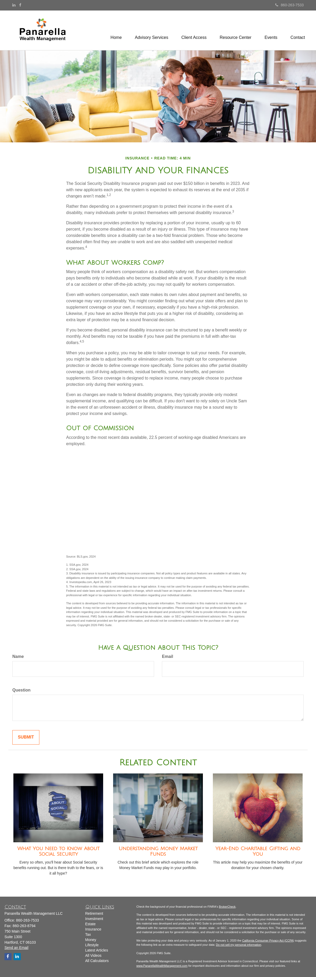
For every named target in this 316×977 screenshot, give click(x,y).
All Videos (93, 955)
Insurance (93, 929)
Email (167, 656)
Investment (94, 919)
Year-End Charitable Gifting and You (257, 851)
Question (21, 690)
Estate (90, 924)
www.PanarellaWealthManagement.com (162, 965)
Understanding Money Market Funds (158, 851)
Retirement (94, 913)
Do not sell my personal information (238, 944)
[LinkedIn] (13, 5)
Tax (88, 934)
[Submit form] (25, 737)
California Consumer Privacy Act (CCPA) (268, 940)
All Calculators (97, 961)
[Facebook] (20, 5)
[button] (151, 30)
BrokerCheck (227, 906)
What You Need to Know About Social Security (58, 851)
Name (18, 656)
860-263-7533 (289, 5)
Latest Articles (96, 950)
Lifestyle (92, 945)
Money (90, 940)
